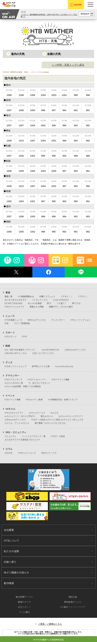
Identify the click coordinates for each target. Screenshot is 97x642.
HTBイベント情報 (12, 399)
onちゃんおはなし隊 (14, 382)
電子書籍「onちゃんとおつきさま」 (51, 422)
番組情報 (78, 4)
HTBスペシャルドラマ (14, 306)
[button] (90, 4)
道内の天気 (18, 53)
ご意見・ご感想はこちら (50, 623)
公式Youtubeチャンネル (75, 349)
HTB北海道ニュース (13, 319)
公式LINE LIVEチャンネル (16, 353)
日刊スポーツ (24, 606)
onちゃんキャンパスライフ (71, 416)
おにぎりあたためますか (15, 299)
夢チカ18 (76, 303)
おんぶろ (55, 412)
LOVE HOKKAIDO (61, 299)
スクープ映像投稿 (22, 323)
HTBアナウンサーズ (13, 379)
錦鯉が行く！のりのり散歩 (61, 306)
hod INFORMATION (50, 349)
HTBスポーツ (10, 336)
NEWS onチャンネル (37, 319)
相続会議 (72, 596)
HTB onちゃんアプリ (14, 412)
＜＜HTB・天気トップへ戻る (67, 64)
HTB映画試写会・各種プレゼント (63, 399)
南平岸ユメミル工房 (41, 366)
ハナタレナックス (40, 299)
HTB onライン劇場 (34, 399)
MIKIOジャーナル (49, 452)
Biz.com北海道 (35, 303)
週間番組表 (84, 13)
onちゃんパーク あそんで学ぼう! (20, 416)
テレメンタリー (58, 319)
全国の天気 (54, 53)
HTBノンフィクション (80, 319)
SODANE (8, 452)
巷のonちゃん (47, 416)
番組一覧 (8, 296)
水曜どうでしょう (47, 296)
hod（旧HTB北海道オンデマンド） (20, 349)
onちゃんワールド (37, 412)
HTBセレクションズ (27, 452)
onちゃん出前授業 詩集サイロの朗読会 (23, 386)
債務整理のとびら (72, 601)
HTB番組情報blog (26, 296)
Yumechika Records (64, 366)
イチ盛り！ (62, 303)
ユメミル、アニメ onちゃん (17, 422)
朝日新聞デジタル (24, 596)
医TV (49, 303)
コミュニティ (10, 436)
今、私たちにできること (39, 382)
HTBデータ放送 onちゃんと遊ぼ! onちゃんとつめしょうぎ (57, 419)
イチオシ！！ (66, 296)
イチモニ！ (83, 296)
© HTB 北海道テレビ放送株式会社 (48, 639)
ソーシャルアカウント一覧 (34, 436)
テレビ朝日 (24, 611)
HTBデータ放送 (58, 436)
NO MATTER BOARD (13, 303)
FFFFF (24, 336)
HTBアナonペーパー (37, 379)
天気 (6, 323)
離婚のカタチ (24, 601)
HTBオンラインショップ (15, 366)
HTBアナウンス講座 (60, 379)
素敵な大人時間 (37, 306)
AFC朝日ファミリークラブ (72, 606)
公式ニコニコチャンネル (43, 353)
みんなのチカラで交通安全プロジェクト (22, 439)
